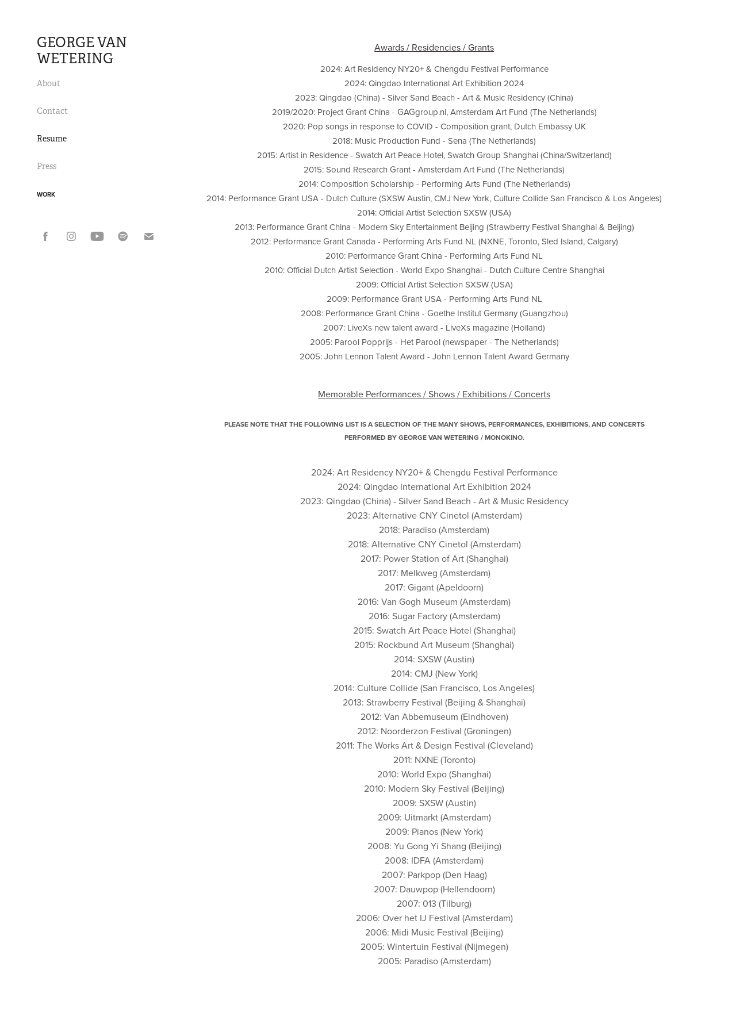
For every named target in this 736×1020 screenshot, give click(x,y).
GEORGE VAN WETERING (83, 50)
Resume (52, 138)
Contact (52, 111)
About (48, 83)
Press (46, 166)
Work (46, 194)
